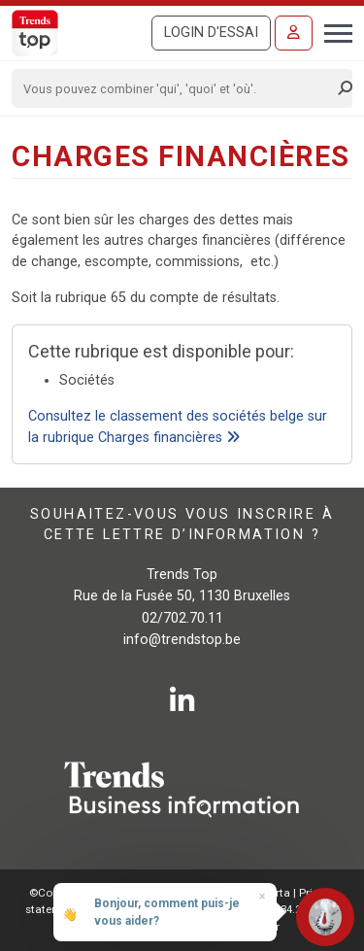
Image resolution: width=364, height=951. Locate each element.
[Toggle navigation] (332, 31)
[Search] (176, 88)
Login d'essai (211, 32)
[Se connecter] (294, 33)
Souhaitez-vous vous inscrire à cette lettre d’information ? (182, 524)
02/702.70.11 (182, 618)
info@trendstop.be (182, 639)
